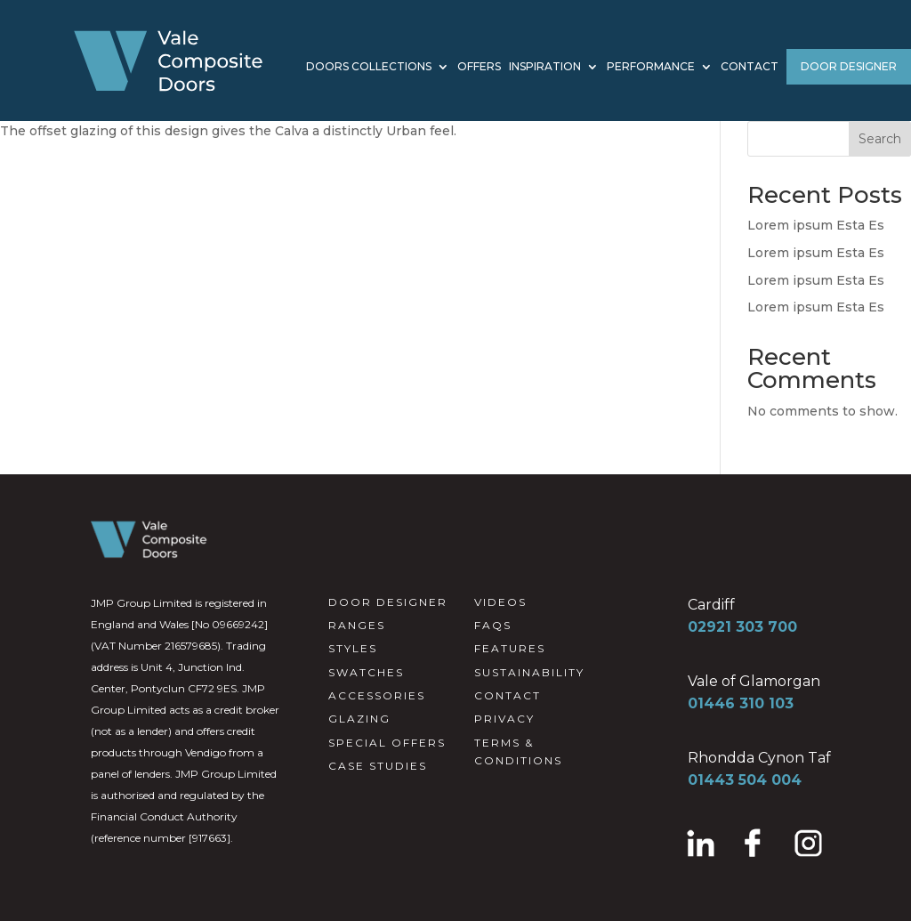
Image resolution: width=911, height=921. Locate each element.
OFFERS (479, 67)
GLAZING (359, 718)
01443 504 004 (745, 780)
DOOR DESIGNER (849, 66)
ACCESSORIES (376, 695)
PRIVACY (504, 718)
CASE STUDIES (377, 765)
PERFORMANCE (651, 67)
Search (880, 139)
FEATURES (509, 648)
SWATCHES (366, 672)
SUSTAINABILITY (529, 672)
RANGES (356, 625)
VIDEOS (500, 602)
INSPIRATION (545, 67)
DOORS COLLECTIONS (368, 67)
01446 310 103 (741, 703)
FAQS (493, 625)
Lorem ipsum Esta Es (815, 225)
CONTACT (749, 67)
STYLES (352, 648)
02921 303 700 (742, 626)
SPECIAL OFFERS (387, 742)
